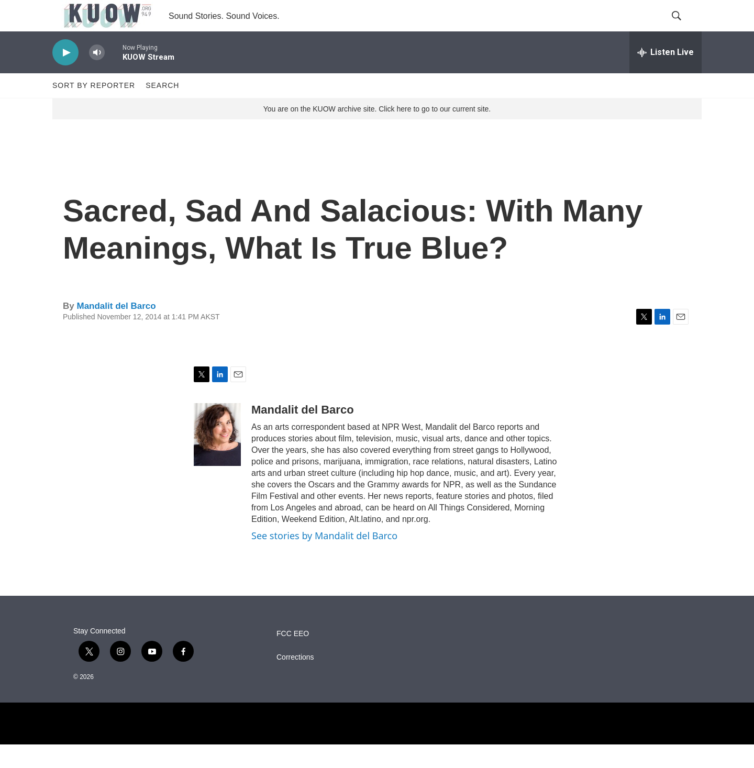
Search (162, 109)
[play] (65, 76)
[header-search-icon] (685, 27)
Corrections (295, 681)
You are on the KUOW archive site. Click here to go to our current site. (377, 132)
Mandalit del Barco (116, 330)
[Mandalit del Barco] (217, 458)
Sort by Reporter (93, 109)
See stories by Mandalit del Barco (324, 559)
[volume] (97, 76)
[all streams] (665, 76)
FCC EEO (292, 657)
